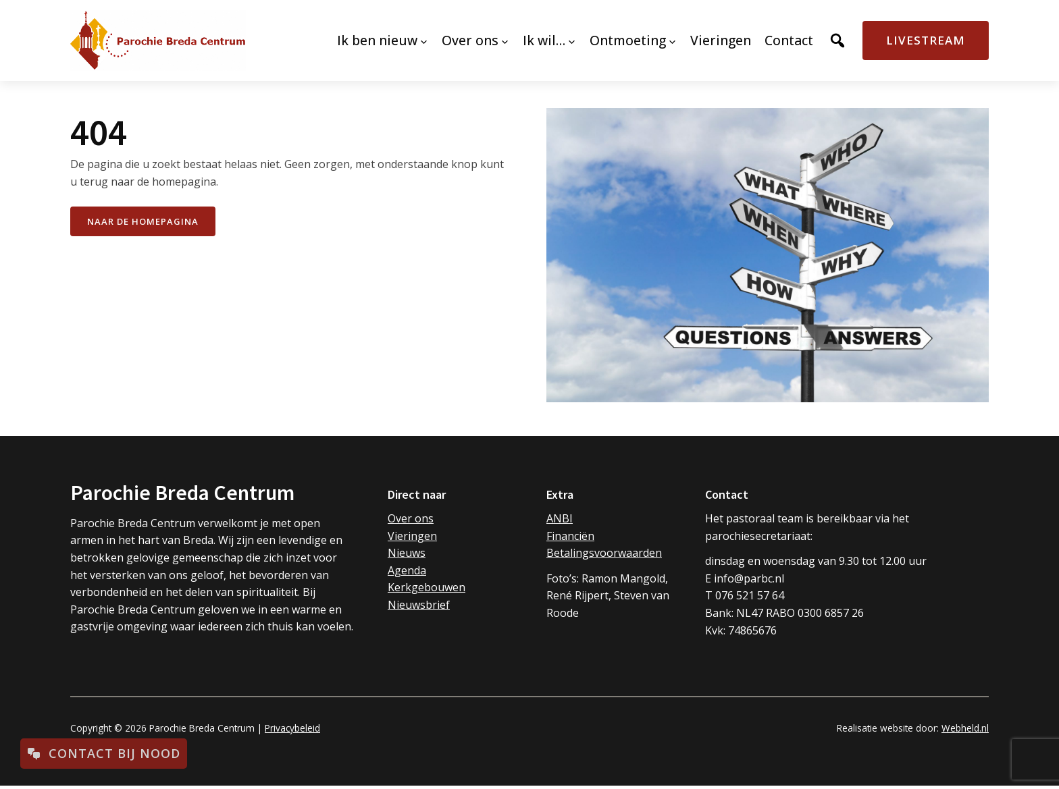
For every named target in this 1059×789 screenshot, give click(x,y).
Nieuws (406, 552)
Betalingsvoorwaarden (604, 552)
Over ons (411, 518)
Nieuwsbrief (419, 604)
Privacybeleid (292, 728)
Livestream (925, 40)
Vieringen (412, 535)
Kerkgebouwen (426, 587)
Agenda (407, 570)
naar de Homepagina (143, 221)
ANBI (559, 518)
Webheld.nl (965, 728)
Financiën (570, 535)
